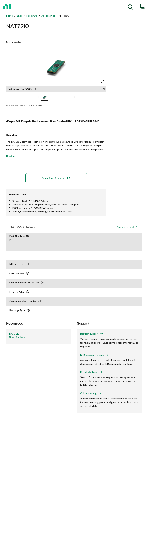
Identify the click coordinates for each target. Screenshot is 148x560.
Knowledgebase (91, 372)
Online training (90, 393)
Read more (12, 156)
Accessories (48, 15)
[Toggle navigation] (23, 7)
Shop (20, 15)
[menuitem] (130, 8)
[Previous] (38, 97)
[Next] (74, 97)
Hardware (31, 15)
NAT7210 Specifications (19, 335)
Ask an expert (125, 227)
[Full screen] (102, 81)
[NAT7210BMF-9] (44, 97)
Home (9, 15)
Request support (91, 333)
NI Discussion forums (94, 354)
